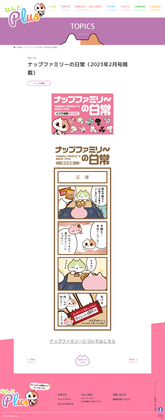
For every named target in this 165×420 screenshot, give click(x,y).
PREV (31, 359)
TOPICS (65, 8)
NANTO (125, 8)
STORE (111, 8)
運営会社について (121, 399)
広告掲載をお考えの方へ (91, 401)
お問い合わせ (119, 394)
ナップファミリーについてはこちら (83, 341)
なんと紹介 (87, 394)
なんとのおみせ (65, 403)
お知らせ (62, 394)
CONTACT (156, 8)
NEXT (133, 359)
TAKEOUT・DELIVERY (88, 8)
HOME (53, 8)
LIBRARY (140, 8)
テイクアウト (64, 399)
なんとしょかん (87, 398)
